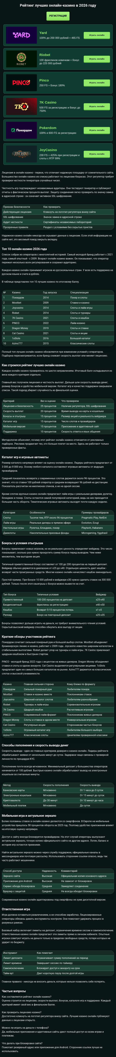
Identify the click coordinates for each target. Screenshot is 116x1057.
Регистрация (58, 15)
